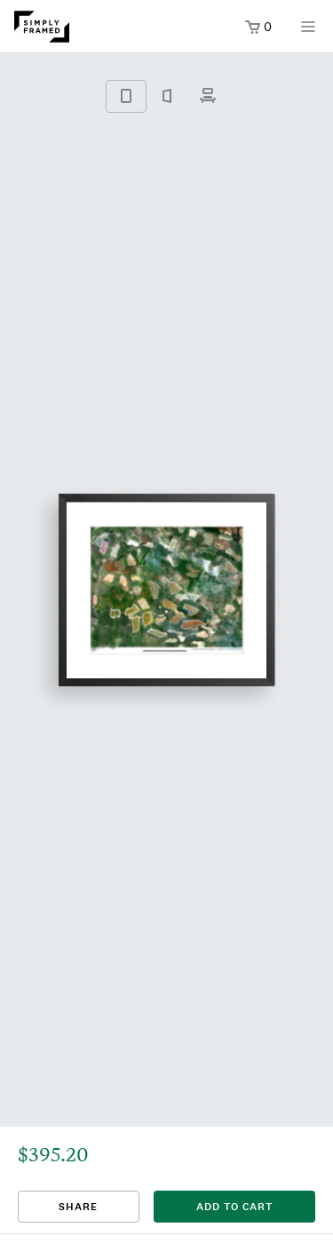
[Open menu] (308, 32)
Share (78, 1207)
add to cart (234, 1207)
